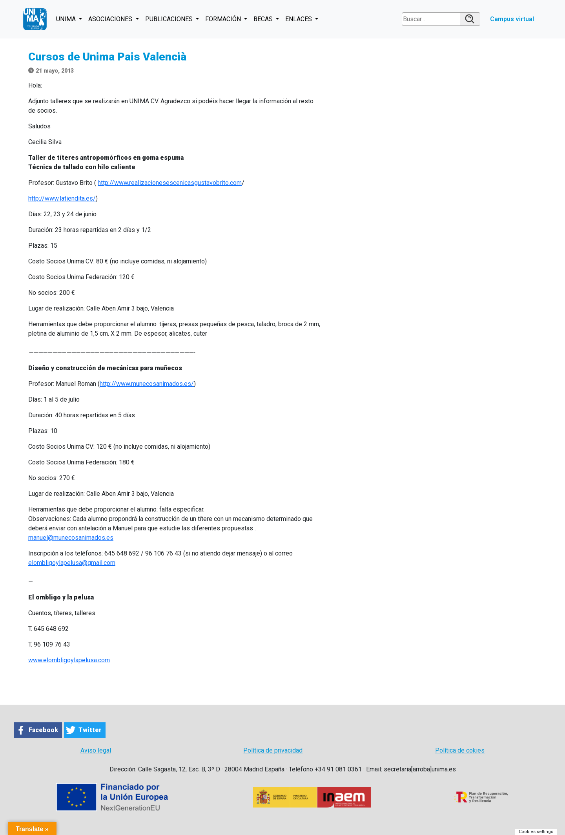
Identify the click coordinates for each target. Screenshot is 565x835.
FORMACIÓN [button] (223, 19)
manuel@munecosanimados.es (70, 537)
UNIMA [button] (66, 19)
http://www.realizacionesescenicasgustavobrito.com (170, 182)
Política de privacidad (273, 750)
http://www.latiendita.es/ (62, 198)
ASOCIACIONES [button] (111, 19)
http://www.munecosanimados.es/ (147, 383)
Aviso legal (95, 750)
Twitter (90, 730)
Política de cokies (460, 750)
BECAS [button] (263, 19)
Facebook (43, 730)
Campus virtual (512, 19)
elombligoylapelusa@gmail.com (71, 562)
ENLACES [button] (299, 19)
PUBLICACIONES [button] (169, 19)
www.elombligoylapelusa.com (69, 660)
